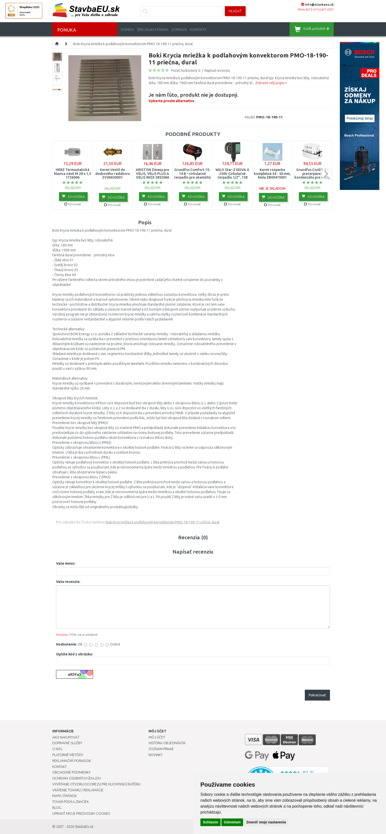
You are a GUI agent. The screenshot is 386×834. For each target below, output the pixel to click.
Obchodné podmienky (71, 772)
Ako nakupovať (65, 737)
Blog (56, 808)
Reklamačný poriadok (71, 761)
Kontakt (59, 767)
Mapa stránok (64, 796)
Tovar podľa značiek (70, 802)
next (325, 173)
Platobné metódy (67, 755)
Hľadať (235, 11)
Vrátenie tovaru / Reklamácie (77, 790)
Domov (127, 30)
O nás (57, 749)
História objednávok (167, 743)
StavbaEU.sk (84, 827)
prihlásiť (304, 9)
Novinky (155, 755)
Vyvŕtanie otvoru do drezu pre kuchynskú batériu (96, 784)
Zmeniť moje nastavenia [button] (266, 822)
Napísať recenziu (217, 71)
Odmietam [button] (232, 822)
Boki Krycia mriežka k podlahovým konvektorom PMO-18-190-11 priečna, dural (133, 44)
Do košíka (73, 196)
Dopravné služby (67, 743)
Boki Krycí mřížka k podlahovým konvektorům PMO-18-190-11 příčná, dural (162, 522)
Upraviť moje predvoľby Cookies (81, 813)
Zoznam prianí (161, 749)
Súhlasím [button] (210, 822)
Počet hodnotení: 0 (185, 71)
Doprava (179, 30)
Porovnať (72, 204)
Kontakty (198, 30)
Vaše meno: (65, 563)
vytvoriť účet (323, 9)
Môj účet (157, 737)
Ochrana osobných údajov (76, 778)
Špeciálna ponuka (152, 30)
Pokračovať (317, 695)
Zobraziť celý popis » (271, 83)
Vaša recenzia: (68, 582)
